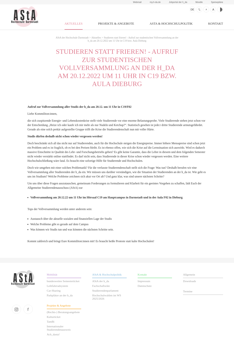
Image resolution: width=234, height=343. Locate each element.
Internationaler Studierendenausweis (59, 328)
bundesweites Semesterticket (63, 281)
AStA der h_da (100, 281)
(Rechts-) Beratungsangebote (63, 312)
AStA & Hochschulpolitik (171, 23)
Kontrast (220, 9)
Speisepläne (217, 2)
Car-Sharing (54, 290)
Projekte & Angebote (116, 23)
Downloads (189, 281)
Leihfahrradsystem (57, 285)
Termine (187, 291)
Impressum (144, 281)
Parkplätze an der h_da (60, 295)
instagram (16, 309)
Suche (199, 9)
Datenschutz (145, 285)
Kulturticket (54, 316)
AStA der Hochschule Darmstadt (24, 16)
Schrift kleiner (206, 9)
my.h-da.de (155, 2)
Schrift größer (213, 9)
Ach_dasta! (53, 334)
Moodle (199, 2)
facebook (28, 309)
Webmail (137, 2)
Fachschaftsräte (101, 285)
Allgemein (189, 274)
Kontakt (215, 23)
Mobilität (52, 274)
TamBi (50, 321)
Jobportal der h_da (178, 2)
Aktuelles (74, 23)
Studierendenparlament (105, 290)
